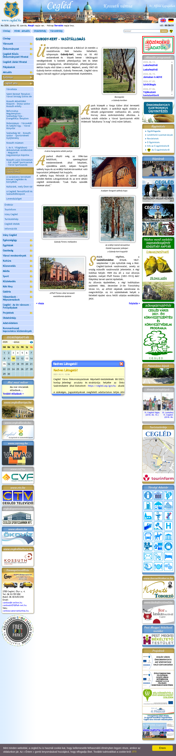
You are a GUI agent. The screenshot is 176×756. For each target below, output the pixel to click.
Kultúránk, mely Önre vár (19, 186)
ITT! (134, 751)
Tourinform (10, 209)
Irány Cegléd (11, 214)
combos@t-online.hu (12, 602)
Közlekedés (18, 281)
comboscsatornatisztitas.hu (16, 611)
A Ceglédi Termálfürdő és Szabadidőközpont (19, 192)
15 (4, 364)
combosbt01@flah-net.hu (15, 605)
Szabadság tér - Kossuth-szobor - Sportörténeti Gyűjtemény (18, 135)
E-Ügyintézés (153, 142)
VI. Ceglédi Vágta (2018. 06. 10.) (152, 412)
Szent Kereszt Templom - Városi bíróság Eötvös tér (19, 95)
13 (27, 358)
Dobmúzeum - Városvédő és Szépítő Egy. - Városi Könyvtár (19, 126)
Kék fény (18, 286)
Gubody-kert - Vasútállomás (13, 170)
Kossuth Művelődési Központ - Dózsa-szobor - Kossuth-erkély (19, 104)
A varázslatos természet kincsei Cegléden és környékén (18, 179)
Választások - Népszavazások (18, 298)
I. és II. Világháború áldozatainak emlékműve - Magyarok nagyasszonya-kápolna (19, 151)
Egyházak (18, 245)
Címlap (6, 31)
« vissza (40, 303)
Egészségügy (18, 240)
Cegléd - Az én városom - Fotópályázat (17, 306)
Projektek (18, 313)
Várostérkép (56, 31)
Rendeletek (153, 138)
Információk (11, 228)
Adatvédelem (10, 323)
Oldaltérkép (40, 31)
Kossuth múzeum (14, 142)
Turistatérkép (11, 219)
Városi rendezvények (18, 256)
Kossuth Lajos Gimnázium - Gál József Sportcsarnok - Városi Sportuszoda (19, 162)
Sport (18, 276)
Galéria (18, 292)
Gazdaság (18, 250)
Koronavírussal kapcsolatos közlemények (17, 329)
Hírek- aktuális (22, 31)
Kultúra (18, 261)
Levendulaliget (14, 198)
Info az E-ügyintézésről (158, 146)
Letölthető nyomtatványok (160, 135)
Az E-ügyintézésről (158, 150)
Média (18, 271)
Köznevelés (18, 266)
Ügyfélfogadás (154, 131)
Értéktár (9, 204)
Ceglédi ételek (12, 224)
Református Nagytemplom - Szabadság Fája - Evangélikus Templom (17, 115)
